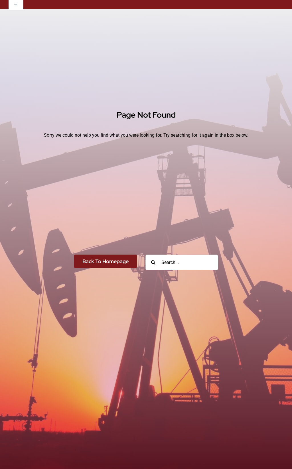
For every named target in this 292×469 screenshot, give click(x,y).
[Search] (153, 262)
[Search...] (181, 262)
